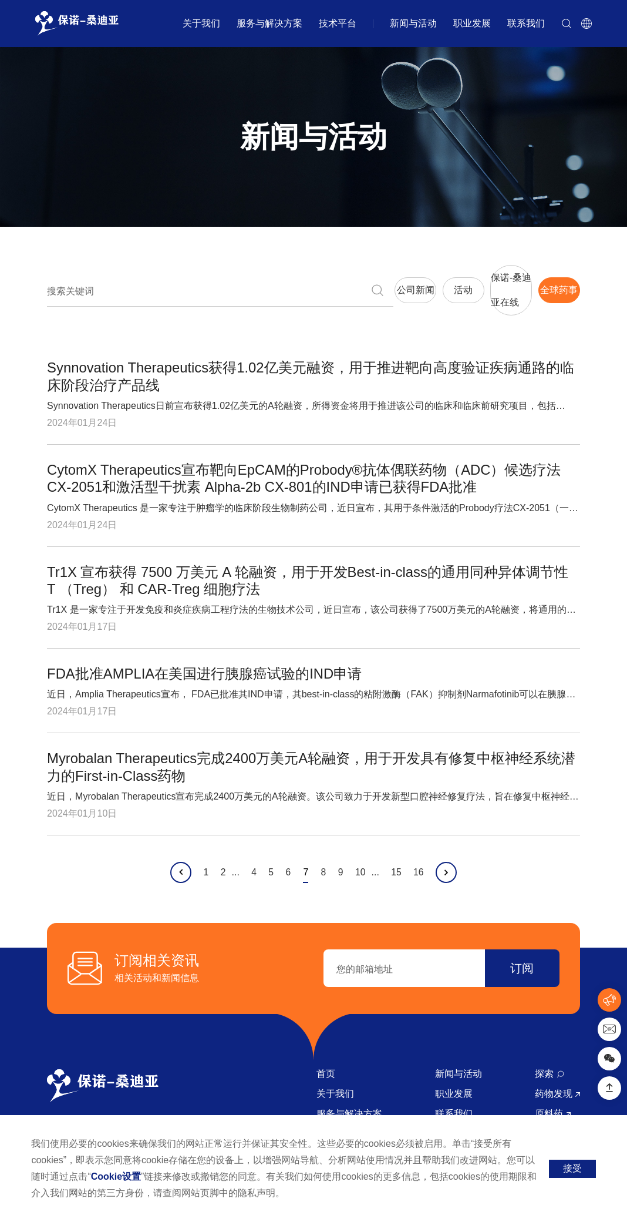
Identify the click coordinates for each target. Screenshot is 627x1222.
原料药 (552, 1095)
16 (423, 854)
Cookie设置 (116, 1176)
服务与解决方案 (269, 23)
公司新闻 (250, 281)
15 (400, 854)
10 (363, 854)
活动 (345, 281)
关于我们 (201, 23)
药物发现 (557, 1075)
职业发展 (472, 23)
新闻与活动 (413, 23)
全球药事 (536, 281)
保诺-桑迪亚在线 (440, 281)
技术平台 (337, 23)
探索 (549, 1055)
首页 (325, 1055)
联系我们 (526, 23)
